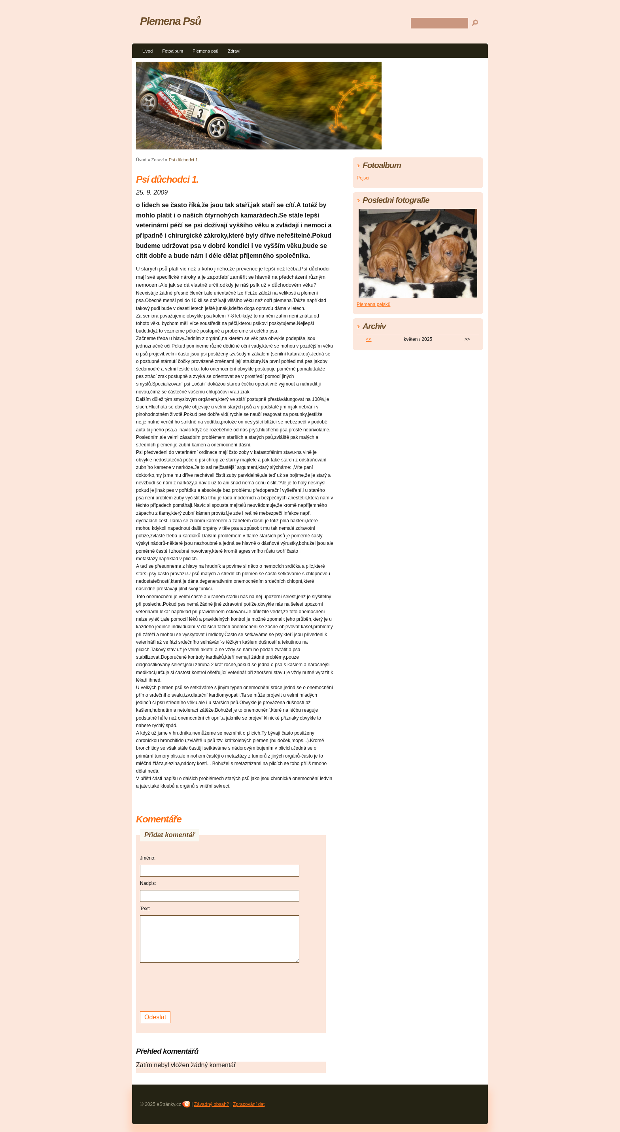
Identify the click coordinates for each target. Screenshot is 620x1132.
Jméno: (147, 858)
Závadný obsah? (211, 1104)
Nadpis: (148, 883)
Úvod (147, 51)
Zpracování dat (249, 1104)
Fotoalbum (172, 51)
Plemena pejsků (373, 304)
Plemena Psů (170, 21)
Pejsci (363, 178)
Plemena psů (205, 51)
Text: (145, 908)
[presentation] (200, 986)
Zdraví (234, 51)
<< (369, 339)
